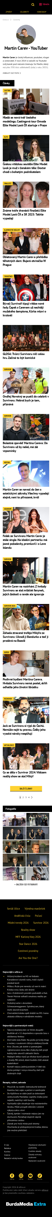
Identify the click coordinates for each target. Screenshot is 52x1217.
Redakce (7, 1148)
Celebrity (24, 12)
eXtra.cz (45, 1190)
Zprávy (9, 12)
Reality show (28, 929)
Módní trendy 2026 (18, 922)
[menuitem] (9, 12)
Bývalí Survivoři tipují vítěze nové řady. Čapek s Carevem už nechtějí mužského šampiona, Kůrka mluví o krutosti (24, 309)
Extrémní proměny (28, 951)
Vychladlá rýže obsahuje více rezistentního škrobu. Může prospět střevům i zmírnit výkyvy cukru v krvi (27, 1107)
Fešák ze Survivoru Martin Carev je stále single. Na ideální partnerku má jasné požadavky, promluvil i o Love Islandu (25, 542)
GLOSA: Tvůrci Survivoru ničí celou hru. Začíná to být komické (24, 356)
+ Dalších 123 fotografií (25, 884)
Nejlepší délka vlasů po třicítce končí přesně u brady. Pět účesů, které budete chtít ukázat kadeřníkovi (28, 1060)
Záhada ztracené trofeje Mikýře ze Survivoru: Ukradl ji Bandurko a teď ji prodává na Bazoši (25, 637)
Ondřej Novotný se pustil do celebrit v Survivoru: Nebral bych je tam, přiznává (26, 400)
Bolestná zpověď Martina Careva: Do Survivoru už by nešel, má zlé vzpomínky (25, 447)
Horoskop (41, 12)
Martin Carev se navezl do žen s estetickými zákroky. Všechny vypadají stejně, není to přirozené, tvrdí (26, 493)
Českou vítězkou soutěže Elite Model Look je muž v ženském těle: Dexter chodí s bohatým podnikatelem (25, 168)
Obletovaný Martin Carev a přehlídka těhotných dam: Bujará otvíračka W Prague (25, 261)
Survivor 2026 (41, 922)
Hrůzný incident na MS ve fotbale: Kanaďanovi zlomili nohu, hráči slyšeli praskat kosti (25, 979)
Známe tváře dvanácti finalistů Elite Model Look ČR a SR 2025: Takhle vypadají (24, 214)
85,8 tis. (30, 1176)
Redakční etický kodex (13, 1158)
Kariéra (7, 1151)
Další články (26, 788)
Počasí (38, 915)
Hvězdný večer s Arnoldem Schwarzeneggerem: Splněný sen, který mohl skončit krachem (25, 1006)
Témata (44, 4)
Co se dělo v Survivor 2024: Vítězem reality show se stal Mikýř (24, 774)
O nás (6, 1145)
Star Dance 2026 (28, 944)
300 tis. (12, 1176)
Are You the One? (28, 958)
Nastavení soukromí (36, 1161)
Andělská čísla (22, 915)
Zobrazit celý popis (12, 73)
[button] (33, 4)
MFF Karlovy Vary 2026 (28, 936)
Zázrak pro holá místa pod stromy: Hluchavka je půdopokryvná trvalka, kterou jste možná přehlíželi (27, 1127)
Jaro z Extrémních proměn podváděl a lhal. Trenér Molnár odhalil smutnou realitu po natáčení (27, 996)
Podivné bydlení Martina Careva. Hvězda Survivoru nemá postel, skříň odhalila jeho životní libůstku (25, 683)
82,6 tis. (39, 1176)
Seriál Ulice (13, 908)
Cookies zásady (34, 1151)
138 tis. (21, 1176)
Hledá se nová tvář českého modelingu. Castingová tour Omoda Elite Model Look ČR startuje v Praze (25, 121)
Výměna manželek (35, 908)
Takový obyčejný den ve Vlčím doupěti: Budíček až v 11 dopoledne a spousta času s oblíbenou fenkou (28, 1033)
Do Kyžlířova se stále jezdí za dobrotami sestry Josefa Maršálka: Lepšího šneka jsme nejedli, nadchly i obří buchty (27, 1097)
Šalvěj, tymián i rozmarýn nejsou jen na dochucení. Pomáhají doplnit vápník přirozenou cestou (25, 1117)
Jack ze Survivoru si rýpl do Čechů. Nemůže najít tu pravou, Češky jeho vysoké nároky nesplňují (24, 730)
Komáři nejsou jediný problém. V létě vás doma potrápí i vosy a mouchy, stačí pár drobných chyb (26, 1070)
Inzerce (7, 1155)
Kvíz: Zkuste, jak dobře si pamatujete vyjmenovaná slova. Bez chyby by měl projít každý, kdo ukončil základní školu (27, 1050)
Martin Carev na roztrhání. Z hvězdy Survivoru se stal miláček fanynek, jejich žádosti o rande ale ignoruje (24, 590)
